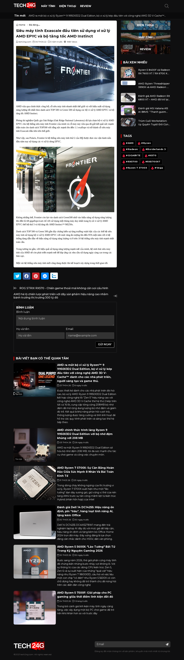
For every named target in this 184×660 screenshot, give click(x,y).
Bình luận (23, 312)
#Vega (156, 168)
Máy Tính (48, 6)
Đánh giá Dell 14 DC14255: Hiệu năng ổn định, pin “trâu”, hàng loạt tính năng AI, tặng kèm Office (85, 511)
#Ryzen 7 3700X (134, 168)
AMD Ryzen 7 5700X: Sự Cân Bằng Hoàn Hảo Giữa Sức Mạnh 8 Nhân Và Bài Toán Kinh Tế (85, 471)
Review (85, 6)
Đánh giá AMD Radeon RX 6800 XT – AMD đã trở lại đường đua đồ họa (154, 97)
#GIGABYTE (131, 156)
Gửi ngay (104, 344)
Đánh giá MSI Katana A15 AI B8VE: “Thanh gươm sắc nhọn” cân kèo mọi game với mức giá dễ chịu (153, 110)
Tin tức (18, 394)
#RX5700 (130, 162)
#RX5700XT (150, 162)
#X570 (150, 156)
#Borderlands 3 (153, 149)
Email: (70, 329)
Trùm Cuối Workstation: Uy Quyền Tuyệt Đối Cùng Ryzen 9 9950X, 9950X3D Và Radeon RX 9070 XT (154, 122)
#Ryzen (144, 143)
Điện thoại (67, 6)
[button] (166, 6)
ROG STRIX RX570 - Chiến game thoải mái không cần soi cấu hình (63, 288)
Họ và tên (22, 329)
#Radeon (130, 149)
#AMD (128, 143)
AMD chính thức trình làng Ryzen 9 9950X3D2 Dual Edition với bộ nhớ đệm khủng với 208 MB (85, 434)
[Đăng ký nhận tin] (167, 644)
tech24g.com (26, 654)
